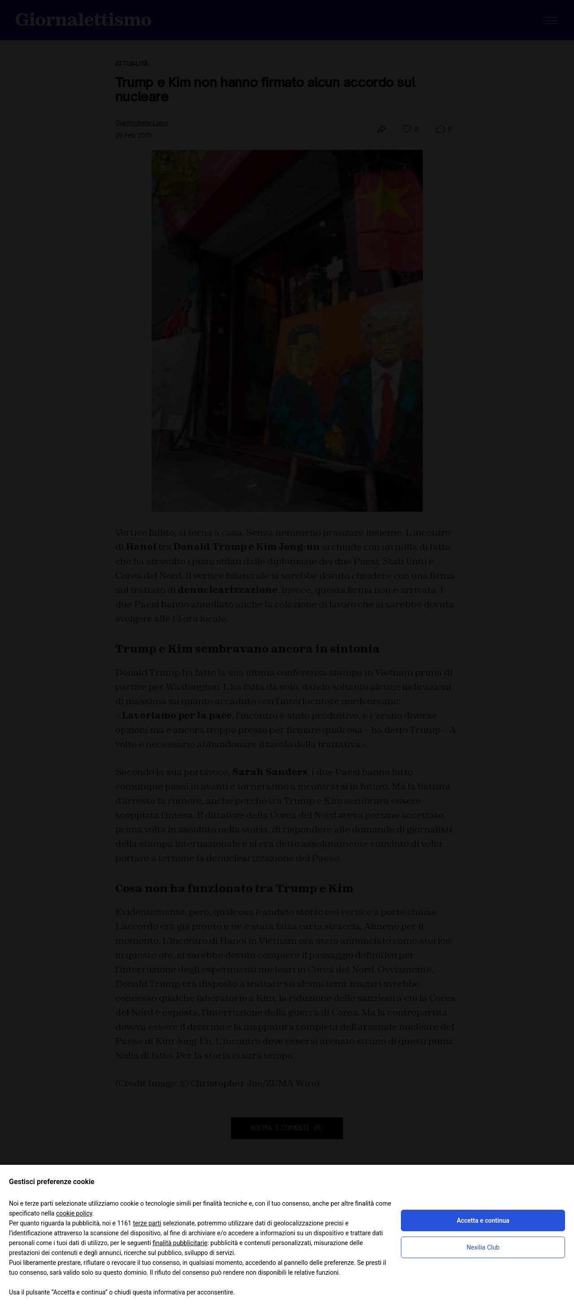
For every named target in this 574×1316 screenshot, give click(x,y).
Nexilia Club (483, 1247)
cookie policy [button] (74, 1213)
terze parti (147, 1223)
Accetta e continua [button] (483, 1220)
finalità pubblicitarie (179, 1242)
